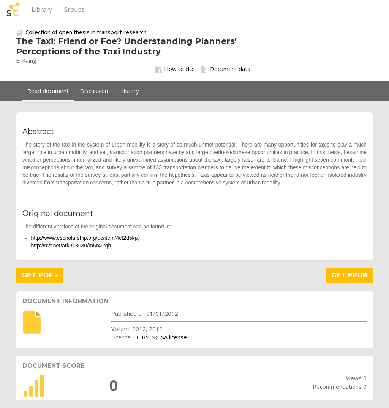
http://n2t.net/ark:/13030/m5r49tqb (71, 246)
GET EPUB (349, 275)
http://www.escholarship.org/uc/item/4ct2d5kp (84, 238)
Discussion (94, 91)
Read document (48, 91)
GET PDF (40, 275)
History (129, 91)
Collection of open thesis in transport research (86, 32)
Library (42, 9)
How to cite (175, 69)
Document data (225, 69)
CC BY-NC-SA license (160, 337)
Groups (74, 9)
